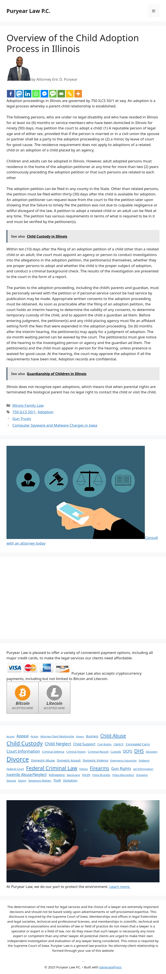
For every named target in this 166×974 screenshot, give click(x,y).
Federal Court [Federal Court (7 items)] (15, 769)
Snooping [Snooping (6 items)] (142, 775)
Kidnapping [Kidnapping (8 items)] (57, 775)
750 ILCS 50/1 (24, 411)
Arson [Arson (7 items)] (34, 736)
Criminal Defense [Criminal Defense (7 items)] (53, 752)
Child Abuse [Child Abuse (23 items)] (113, 735)
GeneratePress (110, 967)
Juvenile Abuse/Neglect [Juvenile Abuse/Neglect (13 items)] (26, 774)
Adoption (45, 411)
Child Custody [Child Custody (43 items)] (24, 743)
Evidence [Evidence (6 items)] (144, 760)
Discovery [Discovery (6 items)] (152, 751)
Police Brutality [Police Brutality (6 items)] (101, 775)
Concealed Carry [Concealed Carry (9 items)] (138, 744)
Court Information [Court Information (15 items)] (23, 751)
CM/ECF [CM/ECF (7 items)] (119, 744)
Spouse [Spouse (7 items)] (11, 780)
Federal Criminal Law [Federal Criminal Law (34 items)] (51, 767)
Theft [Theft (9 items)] (57, 780)
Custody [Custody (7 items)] (115, 752)
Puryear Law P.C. (28, 10)
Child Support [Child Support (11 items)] (84, 744)
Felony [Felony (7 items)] (83, 769)
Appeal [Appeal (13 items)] (22, 736)
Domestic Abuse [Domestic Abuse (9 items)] (43, 760)
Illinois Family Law (28, 405)
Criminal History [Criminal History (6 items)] (76, 751)
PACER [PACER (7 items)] (86, 775)
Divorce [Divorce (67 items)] (17, 759)
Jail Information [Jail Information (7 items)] (143, 769)
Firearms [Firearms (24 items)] (99, 768)
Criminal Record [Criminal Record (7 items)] (98, 752)
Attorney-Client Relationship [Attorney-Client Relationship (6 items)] (57, 736)
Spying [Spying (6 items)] (22, 780)
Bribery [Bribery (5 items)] (80, 736)
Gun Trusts (21, 418)
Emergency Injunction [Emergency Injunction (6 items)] (123, 760)
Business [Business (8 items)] (92, 736)
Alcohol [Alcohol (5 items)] (10, 736)
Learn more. (119, 886)
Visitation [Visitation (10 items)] (70, 780)
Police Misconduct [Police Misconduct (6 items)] (123, 775)
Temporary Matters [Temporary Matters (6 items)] (39, 780)
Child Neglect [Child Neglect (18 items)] (58, 744)
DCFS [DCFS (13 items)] (127, 751)
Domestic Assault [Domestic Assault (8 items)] (69, 760)
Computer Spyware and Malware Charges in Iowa (54, 425)
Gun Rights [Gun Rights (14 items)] (121, 768)
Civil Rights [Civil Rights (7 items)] (104, 744)
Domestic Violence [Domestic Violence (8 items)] (95, 760)
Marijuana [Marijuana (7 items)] (73, 775)
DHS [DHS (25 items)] (139, 751)
